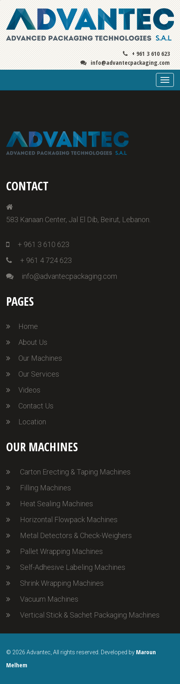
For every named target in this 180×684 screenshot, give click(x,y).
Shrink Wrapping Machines (62, 583)
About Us (32, 342)
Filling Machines (45, 487)
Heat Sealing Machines (56, 503)
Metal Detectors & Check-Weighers (76, 535)
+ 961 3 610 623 (146, 53)
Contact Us (35, 406)
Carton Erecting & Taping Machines (75, 472)
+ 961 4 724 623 (39, 260)
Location (32, 421)
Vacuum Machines (49, 599)
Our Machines (40, 358)
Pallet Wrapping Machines (61, 551)
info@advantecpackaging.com (125, 63)
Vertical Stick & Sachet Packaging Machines (90, 615)
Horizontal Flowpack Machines (69, 519)
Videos (29, 390)
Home (28, 326)
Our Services (38, 374)
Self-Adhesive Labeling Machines (72, 567)
